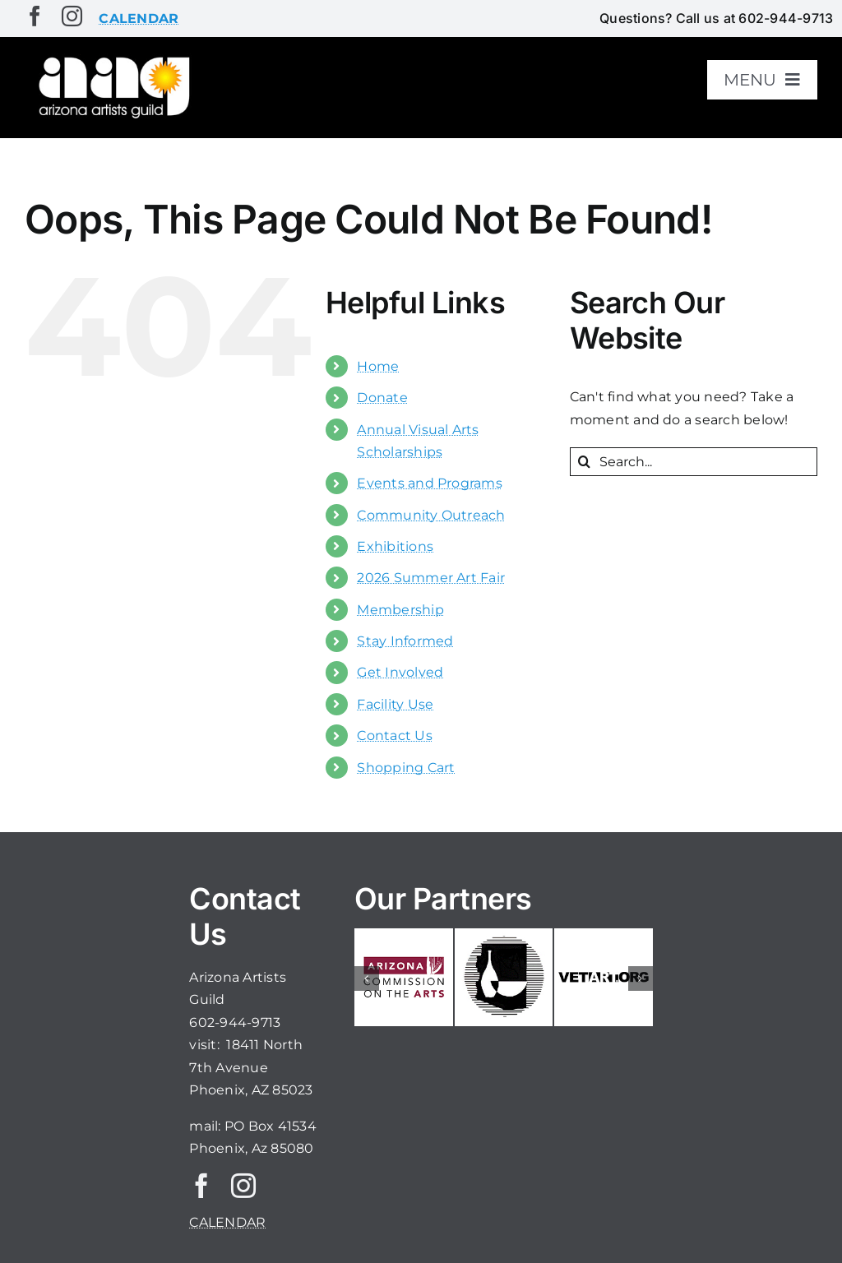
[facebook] (35, 16)
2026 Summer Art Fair (431, 577)
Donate (382, 397)
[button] (366, 978)
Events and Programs (429, 483)
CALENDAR (227, 1222)
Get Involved (400, 672)
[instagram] (72, 16)
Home (378, 366)
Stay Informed (405, 641)
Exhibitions (395, 546)
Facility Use (395, 704)
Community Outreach (431, 515)
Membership (400, 610)
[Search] (584, 461)
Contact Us (394, 735)
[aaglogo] (112, 59)
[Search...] (693, 461)
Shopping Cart (406, 767)
